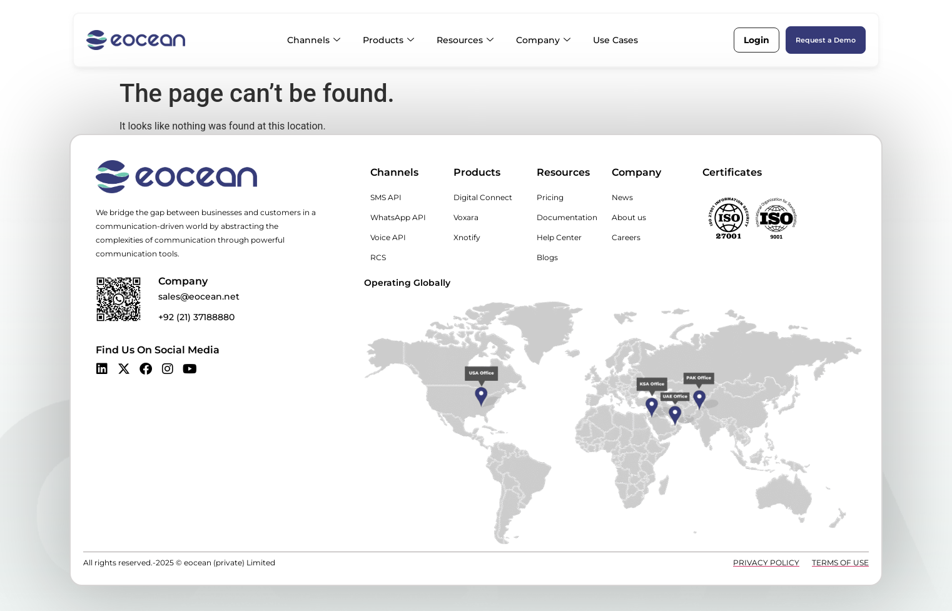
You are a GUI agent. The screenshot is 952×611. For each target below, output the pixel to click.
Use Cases (615, 40)
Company (543, 40)
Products (388, 40)
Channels (313, 40)
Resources (465, 40)
